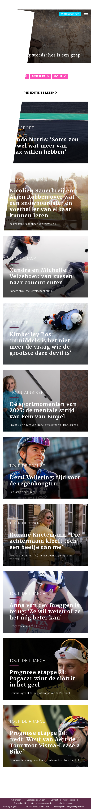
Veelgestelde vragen (36, 800)
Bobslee (38, 76)
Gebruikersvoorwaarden (42, 803)
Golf (58, 76)
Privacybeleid (20, 803)
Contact (54, 800)
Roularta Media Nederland (37, 806)
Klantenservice (65, 803)
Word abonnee (70, 14)
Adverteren (16, 800)
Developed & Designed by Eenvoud (70, 806)
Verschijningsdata (11, 806)
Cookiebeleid (69, 800)
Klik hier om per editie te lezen (30, 92)
